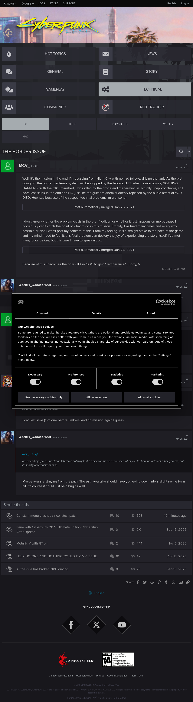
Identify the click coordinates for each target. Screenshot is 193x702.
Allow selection (96, 397)
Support (69, 3)
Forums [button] (9, 3)
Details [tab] (96, 313)
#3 (181, 320)
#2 (181, 285)
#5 (181, 437)
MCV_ (25, 166)
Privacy (100, 675)
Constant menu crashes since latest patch (47, 516)
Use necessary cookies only (43, 397)
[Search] (181, 152)
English (96, 593)
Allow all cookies (149, 397)
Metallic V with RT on (32, 543)
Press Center (137, 675)
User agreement (84, 675)
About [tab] (151, 313)
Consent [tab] (42, 313)
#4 (181, 381)
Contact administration (61, 675)
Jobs (41, 3)
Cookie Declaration (117, 675)
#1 (181, 166)
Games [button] (26, 3)
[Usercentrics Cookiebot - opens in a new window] (158, 302)
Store (54, 3)
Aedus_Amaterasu (36, 285)
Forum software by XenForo (96, 698)
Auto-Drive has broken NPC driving (43, 569)
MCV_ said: (29, 454)
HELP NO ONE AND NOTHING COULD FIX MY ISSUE (57, 556)
